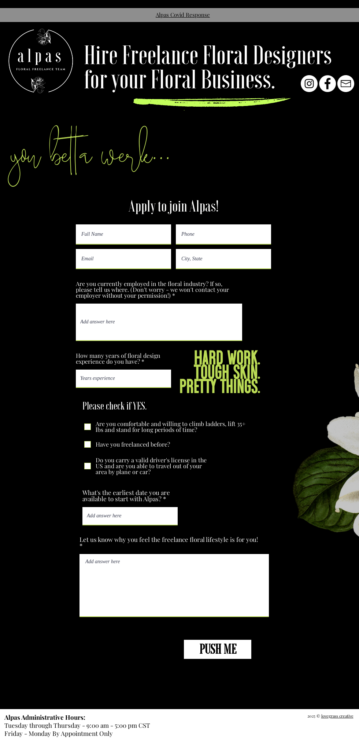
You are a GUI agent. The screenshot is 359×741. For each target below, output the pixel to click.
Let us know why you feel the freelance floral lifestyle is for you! (168, 539)
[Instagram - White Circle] (309, 83)
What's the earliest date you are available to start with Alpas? (126, 495)
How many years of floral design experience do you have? (118, 358)
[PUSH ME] (217, 649)
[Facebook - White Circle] (327, 83)
